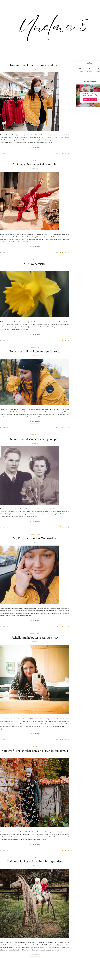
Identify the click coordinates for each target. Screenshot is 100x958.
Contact (74, 53)
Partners (63, 53)
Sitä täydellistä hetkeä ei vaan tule (34, 164)
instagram (80, 69)
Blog (54, 53)
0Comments (4, 340)
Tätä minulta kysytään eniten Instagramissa (35, 861)
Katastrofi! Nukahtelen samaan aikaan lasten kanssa (34, 751)
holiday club (34, 633)
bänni (35, 857)
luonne (34, 259)
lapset (35, 746)
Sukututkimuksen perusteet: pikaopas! (34, 439)
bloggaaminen (35, 534)
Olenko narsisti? (34, 264)
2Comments (4, 252)
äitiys (35, 160)
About (39, 53)
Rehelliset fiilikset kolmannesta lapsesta (34, 351)
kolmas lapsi (34, 347)
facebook (89, 69)
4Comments (4, 427)
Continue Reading (34, 147)
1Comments (4, 153)
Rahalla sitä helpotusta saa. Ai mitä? (35, 638)
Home (31, 53)
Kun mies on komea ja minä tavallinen (34, 65)
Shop (47, 53)
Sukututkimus (35, 434)
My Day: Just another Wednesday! (35, 538)
